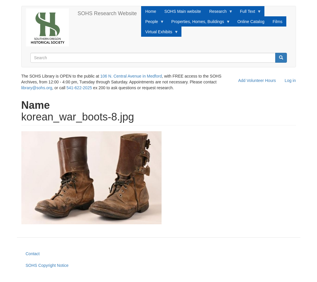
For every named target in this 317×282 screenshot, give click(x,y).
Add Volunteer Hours (257, 80)
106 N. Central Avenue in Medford (131, 76)
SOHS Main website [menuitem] (182, 11)
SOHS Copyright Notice (47, 265)
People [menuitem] (152, 23)
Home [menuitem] (150, 11)
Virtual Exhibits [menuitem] (159, 33)
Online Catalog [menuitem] (250, 21)
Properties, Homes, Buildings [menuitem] (198, 23)
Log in (290, 80)
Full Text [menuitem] (248, 13)
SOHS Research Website (107, 13)
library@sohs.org (36, 87)
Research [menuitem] (219, 13)
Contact (33, 253)
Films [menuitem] (277, 21)
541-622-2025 (79, 87)
